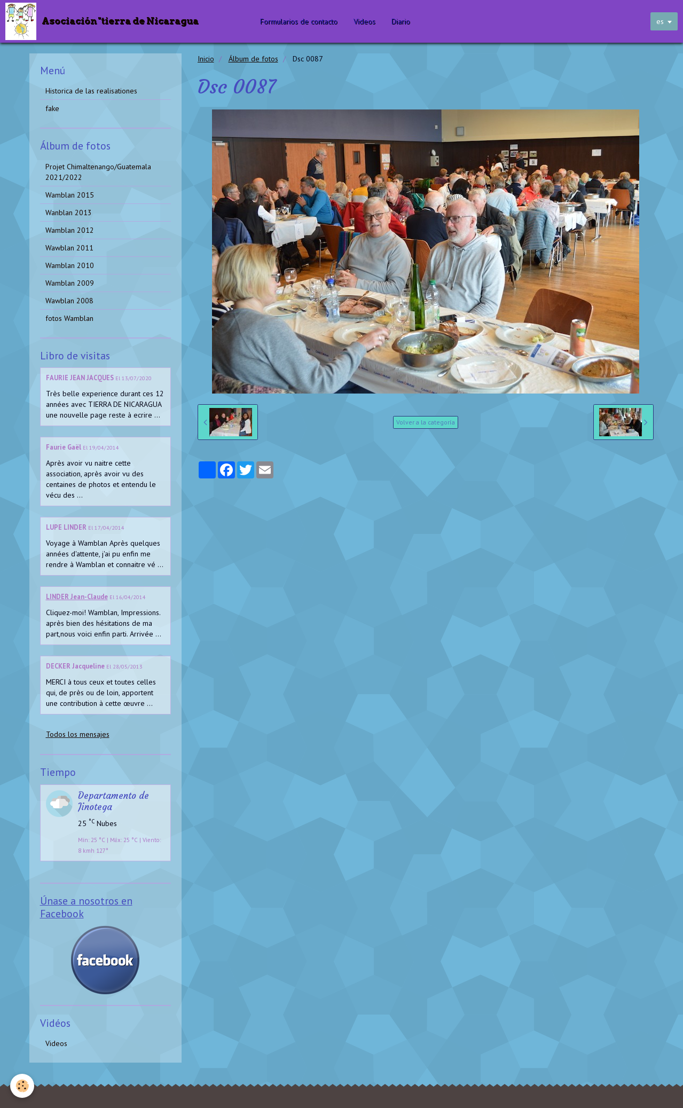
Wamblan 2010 (69, 265)
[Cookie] (23, 1086)
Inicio (206, 59)
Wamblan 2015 (69, 195)
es (660, 21)
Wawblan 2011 (69, 248)
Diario (401, 21)
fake (52, 108)
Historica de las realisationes (91, 91)
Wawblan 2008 (69, 300)
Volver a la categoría (425, 422)
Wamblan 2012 (69, 230)
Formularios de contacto (300, 21)
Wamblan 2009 (69, 283)
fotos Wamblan (69, 318)
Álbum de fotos (253, 59)
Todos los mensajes (77, 734)
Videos (365, 21)
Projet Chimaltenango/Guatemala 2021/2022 (98, 172)
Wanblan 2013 (68, 212)
